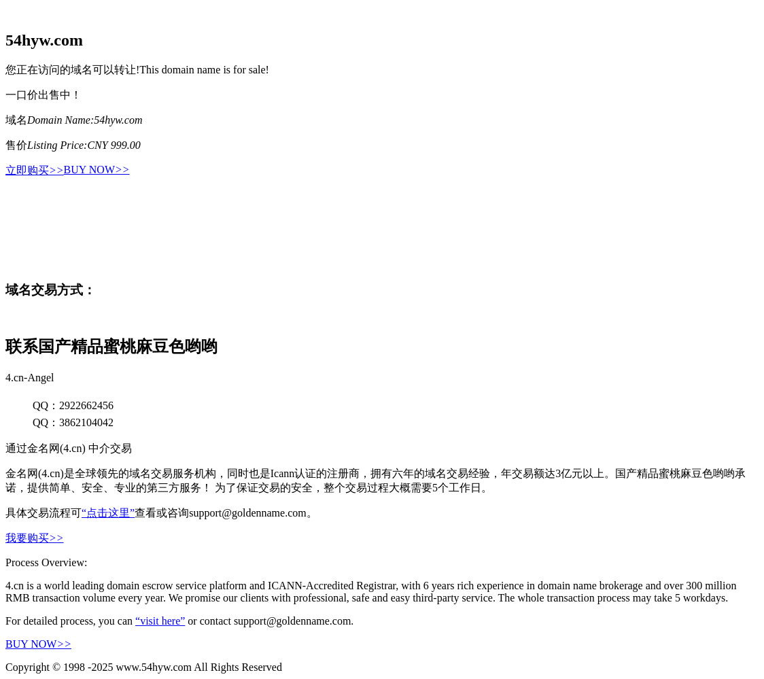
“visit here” (160, 621)
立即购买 (34, 170)
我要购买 (34, 538)
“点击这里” (108, 513)
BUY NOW (97, 169)
